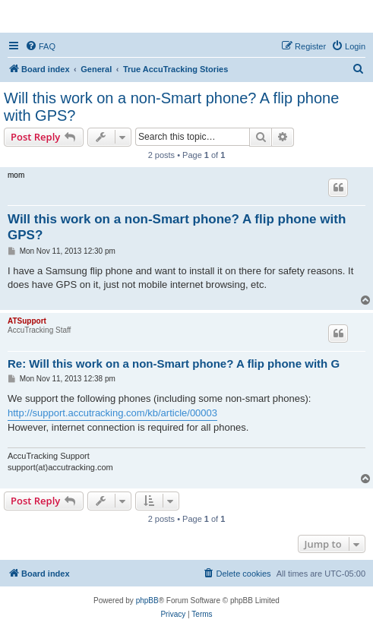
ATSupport (27, 321)
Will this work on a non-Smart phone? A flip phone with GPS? (171, 107)
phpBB (147, 600)
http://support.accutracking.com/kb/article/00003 (112, 413)
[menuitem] (40, 46)
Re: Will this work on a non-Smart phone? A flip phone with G (174, 363)
